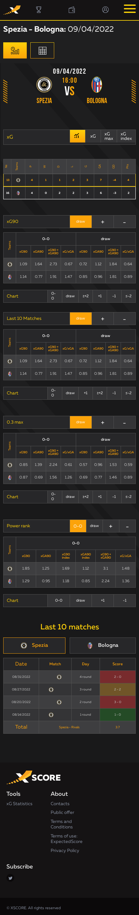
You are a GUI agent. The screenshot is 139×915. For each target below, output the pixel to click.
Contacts (60, 801)
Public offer (62, 810)
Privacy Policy (65, 848)
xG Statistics (19, 801)
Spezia (44, 101)
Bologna (97, 101)
